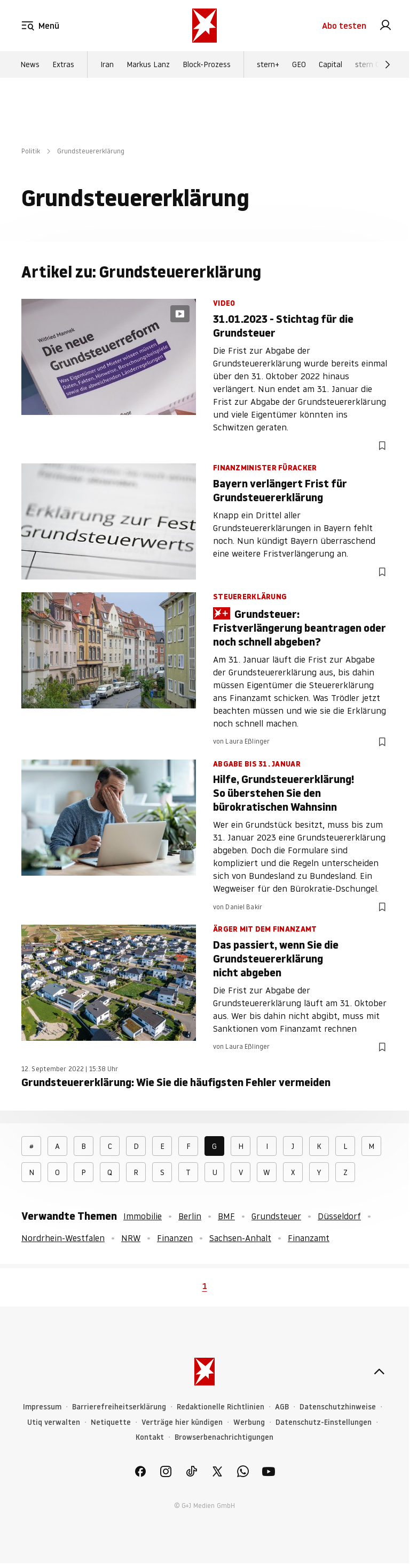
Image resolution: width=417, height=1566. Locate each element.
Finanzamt (308, 1238)
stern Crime (375, 64)
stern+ (268, 64)
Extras (63, 64)
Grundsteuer (276, 1216)
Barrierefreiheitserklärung (119, 1407)
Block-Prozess (207, 64)
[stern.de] (204, 26)
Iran (107, 64)
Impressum (42, 1407)
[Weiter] (387, 64)
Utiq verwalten (53, 1422)
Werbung (249, 1422)
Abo (344, 25)
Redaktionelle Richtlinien (220, 1407)
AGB (282, 1407)
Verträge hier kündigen (182, 1422)
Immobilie (142, 1216)
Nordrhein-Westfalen (63, 1238)
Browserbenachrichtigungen (224, 1437)
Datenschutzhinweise (338, 1407)
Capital (330, 64)
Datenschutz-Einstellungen (324, 1422)
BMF (226, 1216)
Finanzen (175, 1238)
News (30, 64)
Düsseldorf (339, 1216)
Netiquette (111, 1422)
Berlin (189, 1216)
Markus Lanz (148, 64)
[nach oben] (379, 1371)
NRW (130, 1238)
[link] (385, 25)
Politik (30, 151)
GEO (299, 64)
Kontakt (150, 1437)
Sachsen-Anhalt (240, 1238)
